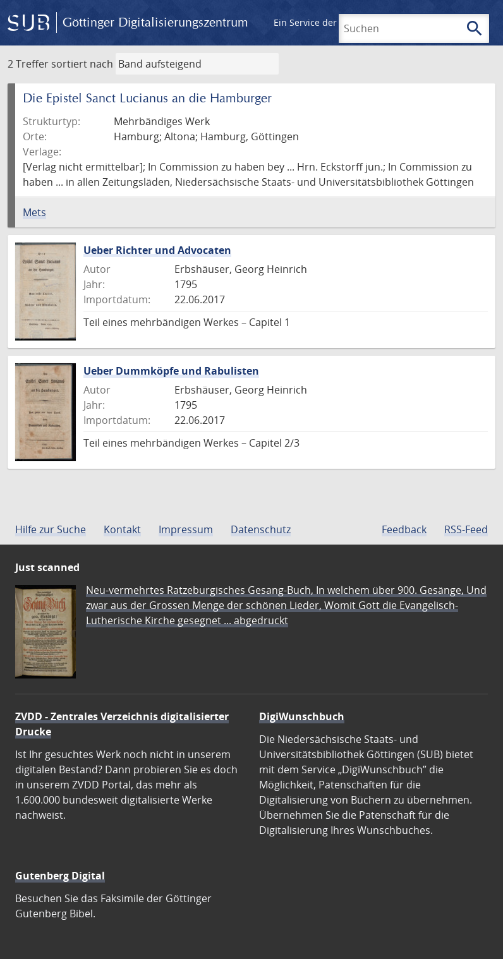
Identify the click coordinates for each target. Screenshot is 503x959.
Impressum (186, 529)
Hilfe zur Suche (50, 529)
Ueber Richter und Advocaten (157, 250)
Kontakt (122, 529)
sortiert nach (82, 64)
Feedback (404, 529)
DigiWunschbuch (301, 716)
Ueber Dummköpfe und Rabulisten (171, 371)
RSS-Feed (466, 529)
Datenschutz (261, 529)
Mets (34, 212)
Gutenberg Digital (60, 876)
